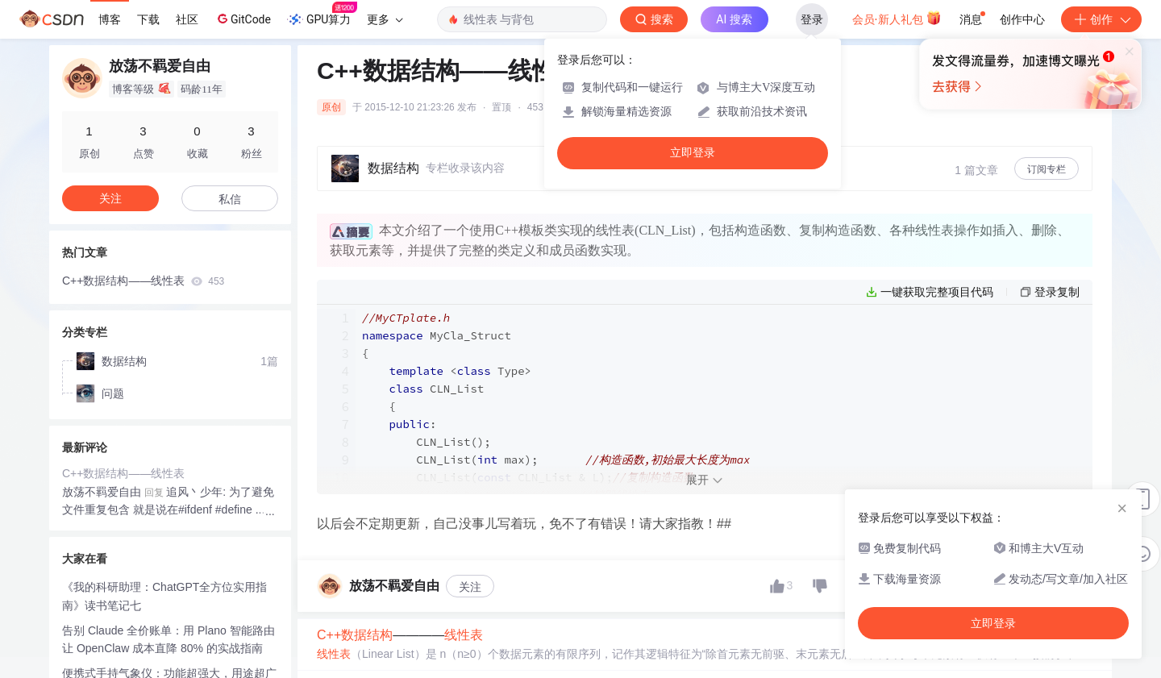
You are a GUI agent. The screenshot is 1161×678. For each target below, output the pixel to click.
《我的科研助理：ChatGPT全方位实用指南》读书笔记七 (164, 593)
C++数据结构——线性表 (143, 280)
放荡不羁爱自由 (101, 488)
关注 (470, 646)
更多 (384, 19)
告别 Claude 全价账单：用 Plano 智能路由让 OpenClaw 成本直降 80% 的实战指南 (168, 636)
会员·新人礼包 (897, 18)
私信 (229, 199)
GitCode (242, 18)
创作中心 (1022, 19)
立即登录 (692, 153)
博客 (109, 19)
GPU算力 (322, 14)
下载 (148, 19)
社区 (187, 19)
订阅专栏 (1046, 169)
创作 (1101, 19)
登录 (812, 19)
